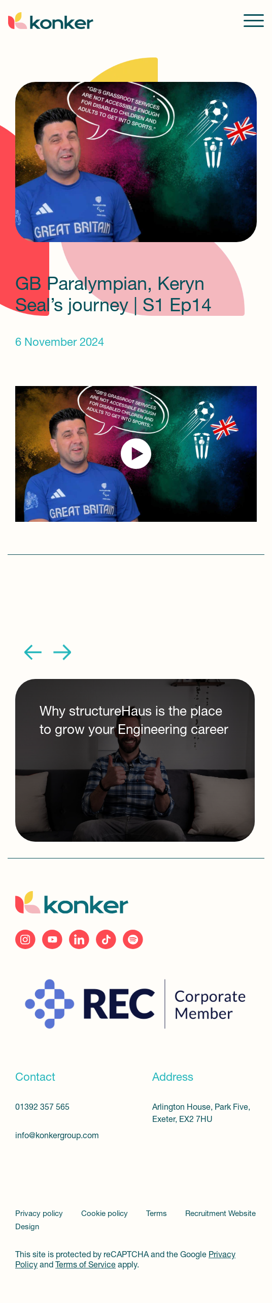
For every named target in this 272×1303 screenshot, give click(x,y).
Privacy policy (40, 1214)
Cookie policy (105, 1214)
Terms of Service (85, 1265)
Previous (33, 652)
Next (62, 652)
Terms (157, 1214)
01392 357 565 (42, 1108)
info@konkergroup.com (57, 1136)
